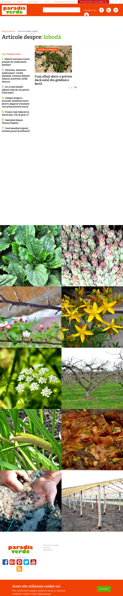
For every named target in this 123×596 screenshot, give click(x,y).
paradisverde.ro (8, 31)
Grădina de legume (47, 49)
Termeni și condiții (51, 545)
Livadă (19, 2)
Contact (46, 547)
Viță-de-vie (33, 2)
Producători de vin (64, 2)
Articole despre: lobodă (28, 31)
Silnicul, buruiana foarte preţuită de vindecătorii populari (16, 62)
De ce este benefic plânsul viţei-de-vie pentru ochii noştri (15, 89)
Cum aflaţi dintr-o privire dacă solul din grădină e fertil (53, 80)
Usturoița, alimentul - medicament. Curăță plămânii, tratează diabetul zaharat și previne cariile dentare (16, 76)
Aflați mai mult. (44, 594)
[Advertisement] (61, 22)
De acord (104, 589)
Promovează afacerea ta (93, 2)
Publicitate (47, 550)
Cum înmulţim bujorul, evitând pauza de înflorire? (16, 130)
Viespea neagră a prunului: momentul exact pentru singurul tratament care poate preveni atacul (16, 102)
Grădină (6, 2)
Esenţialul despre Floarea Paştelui (12, 121)
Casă (46, 2)
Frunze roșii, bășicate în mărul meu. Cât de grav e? (15, 113)
